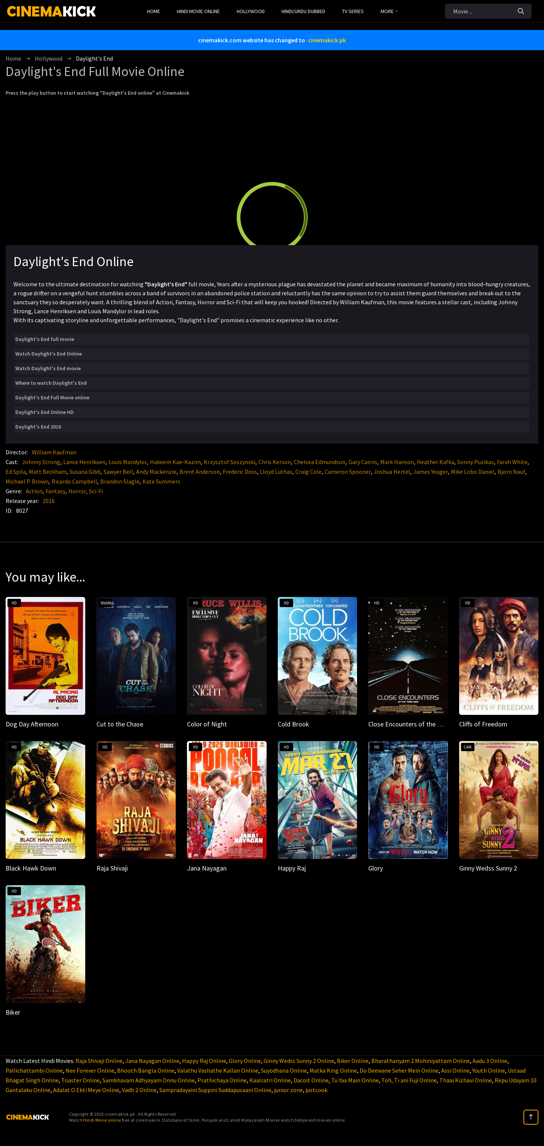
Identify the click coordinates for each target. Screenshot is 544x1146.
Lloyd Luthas (276, 471)
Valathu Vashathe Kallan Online (217, 1070)
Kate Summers (161, 481)
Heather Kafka (435, 462)
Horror (77, 491)
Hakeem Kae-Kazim (175, 462)
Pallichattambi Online (34, 1070)
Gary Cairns (362, 462)
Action (34, 491)
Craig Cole (308, 471)
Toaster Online (80, 1080)
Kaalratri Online (270, 1080)
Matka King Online (333, 1070)
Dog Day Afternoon (32, 724)
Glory (375, 868)
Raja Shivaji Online (99, 1060)
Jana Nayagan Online (152, 1060)
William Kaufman (54, 452)
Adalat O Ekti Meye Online (86, 1090)
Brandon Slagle (119, 481)
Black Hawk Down (31, 868)
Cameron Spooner (348, 471)
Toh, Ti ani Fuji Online (409, 1080)
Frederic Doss (240, 471)
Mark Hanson (397, 462)
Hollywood (251, 11)
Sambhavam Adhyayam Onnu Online (148, 1080)
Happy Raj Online (204, 1060)
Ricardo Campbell (74, 481)
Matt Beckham (48, 471)
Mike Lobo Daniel (473, 471)
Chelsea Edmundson (319, 462)
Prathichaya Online (222, 1080)
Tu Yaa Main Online (355, 1080)
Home (153, 11)
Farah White (512, 462)
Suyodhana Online (284, 1070)
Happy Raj (292, 868)
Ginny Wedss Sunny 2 (488, 868)
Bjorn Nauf (511, 471)
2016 (49, 501)
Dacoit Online (311, 1080)
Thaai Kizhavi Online (465, 1080)
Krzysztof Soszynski (229, 462)
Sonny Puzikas (475, 462)
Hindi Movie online (102, 1120)
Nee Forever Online (89, 1070)
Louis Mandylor (127, 462)
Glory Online (245, 1060)
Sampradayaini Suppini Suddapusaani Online (215, 1090)
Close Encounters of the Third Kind (417, 724)
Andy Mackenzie (156, 471)
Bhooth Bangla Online (146, 1070)
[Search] (521, 11)
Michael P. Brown (27, 481)
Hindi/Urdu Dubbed (303, 11)
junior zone (288, 1090)
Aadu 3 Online (490, 1060)
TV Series (353, 11)
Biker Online (353, 1060)
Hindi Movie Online (198, 11)
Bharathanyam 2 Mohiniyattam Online (420, 1060)
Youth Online (488, 1070)
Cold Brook (293, 724)
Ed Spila (16, 471)
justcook (316, 1090)
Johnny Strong (41, 462)
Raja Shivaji (112, 868)
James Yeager (430, 471)
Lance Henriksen (84, 462)
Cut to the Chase (119, 724)
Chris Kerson (274, 462)
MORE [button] (389, 11)
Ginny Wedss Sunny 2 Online (299, 1060)
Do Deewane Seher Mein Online (399, 1070)
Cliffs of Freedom (483, 724)
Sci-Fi (96, 491)
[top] (530, 1117)
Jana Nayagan (207, 868)
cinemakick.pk (327, 40)
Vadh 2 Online (139, 1090)
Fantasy (55, 491)
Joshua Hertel (392, 471)
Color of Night (207, 724)
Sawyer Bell (118, 471)
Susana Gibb (85, 471)
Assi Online (455, 1070)
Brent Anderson (199, 471)
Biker (13, 1012)
